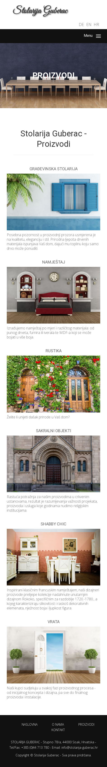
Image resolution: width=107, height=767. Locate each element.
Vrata (54, 621)
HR (96, 24)
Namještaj (53, 262)
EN (88, 24)
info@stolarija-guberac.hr (79, 747)
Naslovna (29, 724)
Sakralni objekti (53, 430)
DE (81, 24)
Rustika (54, 350)
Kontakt (58, 730)
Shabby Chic (53, 524)
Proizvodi (86, 724)
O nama (58, 724)
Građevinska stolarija (54, 168)
